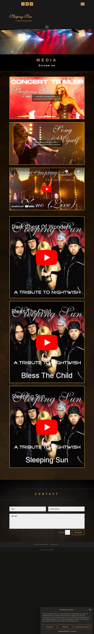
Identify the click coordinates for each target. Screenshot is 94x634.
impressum (73, 632)
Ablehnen (65, 627)
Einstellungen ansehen (82, 627)
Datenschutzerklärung (64, 632)
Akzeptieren (50, 627)
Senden (78, 532)
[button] (90, 611)
